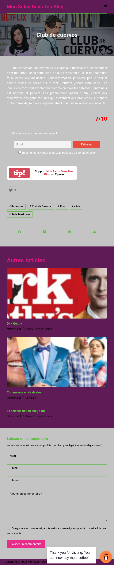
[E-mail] (94, 232)
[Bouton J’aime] (10, 190)
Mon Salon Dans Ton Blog (35, 7)
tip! (19, 173)
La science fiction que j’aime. (26, 411)
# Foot (62, 206)
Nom (13, 455)
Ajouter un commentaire (26, 493)
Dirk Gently (14, 323)
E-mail (13, 468)
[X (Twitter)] (44, 232)
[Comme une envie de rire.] (57, 362)
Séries (29, 329)
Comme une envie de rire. (24, 392)
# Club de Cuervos (40, 206)
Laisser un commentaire (26, 544)
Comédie (30, 397)
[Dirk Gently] (57, 293)
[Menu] (105, 6)
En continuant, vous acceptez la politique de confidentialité (57, 152)
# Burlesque (16, 206)
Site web (15, 480)
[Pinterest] (69, 232)
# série (76, 206)
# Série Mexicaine (19, 214)
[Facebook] (19, 232)
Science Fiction (43, 329)
